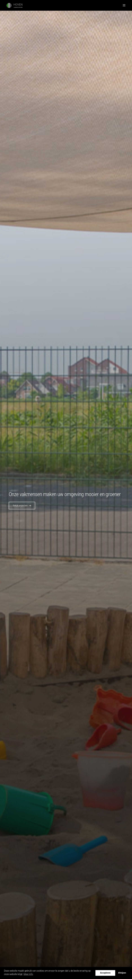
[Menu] (124, 5)
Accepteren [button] (105, 973)
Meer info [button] (28, 974)
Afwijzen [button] (122, 973)
